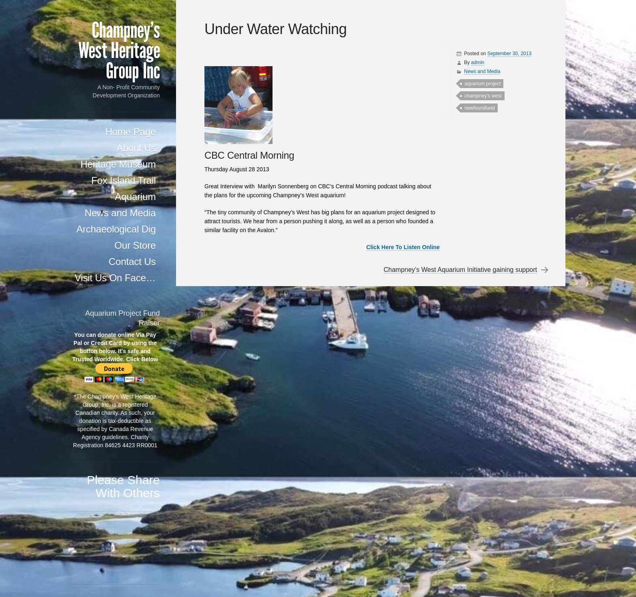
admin (477, 62)
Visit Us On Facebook (117, 277)
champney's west (483, 96)
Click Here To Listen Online (403, 247)
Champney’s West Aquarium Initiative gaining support (460, 270)
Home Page (130, 131)
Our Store (135, 245)
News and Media (120, 212)
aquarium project (482, 83)
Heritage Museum (118, 164)
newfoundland (479, 108)
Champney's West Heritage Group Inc (119, 50)
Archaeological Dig (116, 229)
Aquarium (135, 196)
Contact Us (132, 261)
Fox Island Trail (123, 180)
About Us (136, 147)
